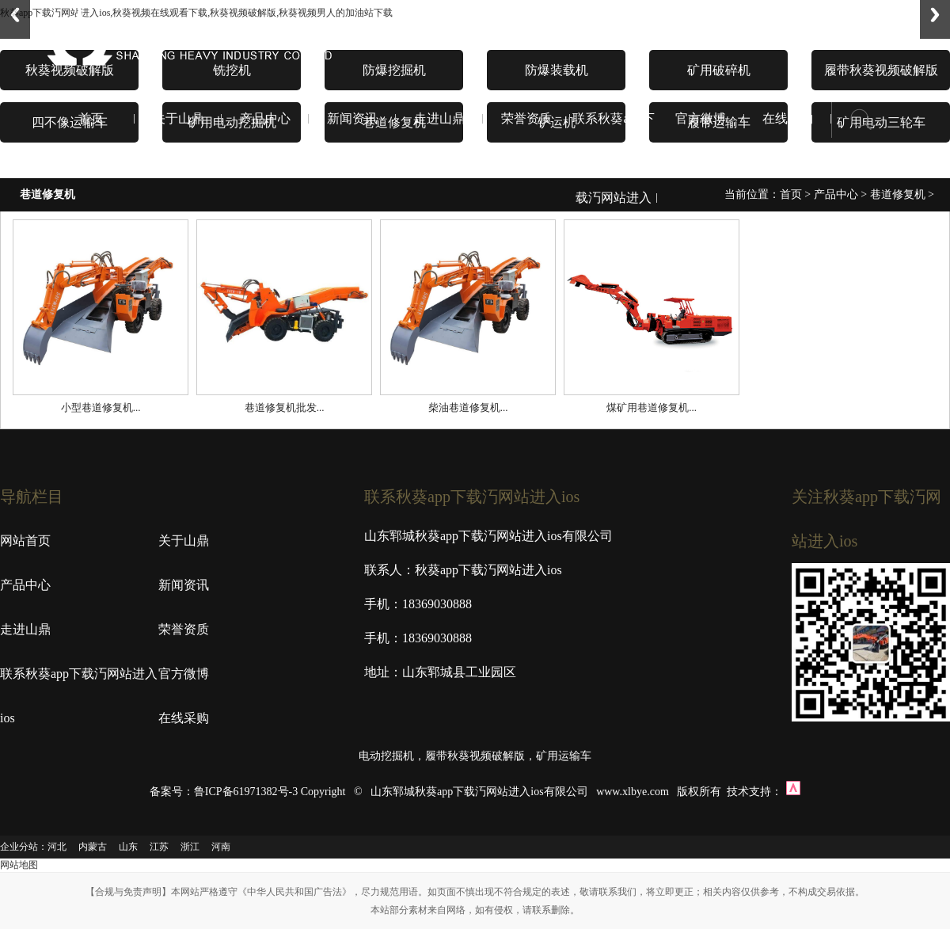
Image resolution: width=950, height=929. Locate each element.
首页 (91, 118)
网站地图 (19, 864)
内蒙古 (92, 846)
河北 (57, 846)
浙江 (190, 846)
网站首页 (25, 540)
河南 (220, 846)
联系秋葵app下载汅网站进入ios (613, 198)
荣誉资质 (526, 118)
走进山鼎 (439, 118)
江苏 (159, 846)
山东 (128, 846)
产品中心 (265, 118)
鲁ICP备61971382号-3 (246, 792)
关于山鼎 (178, 118)
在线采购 (787, 118)
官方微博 (700, 118)
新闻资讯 (352, 118)
